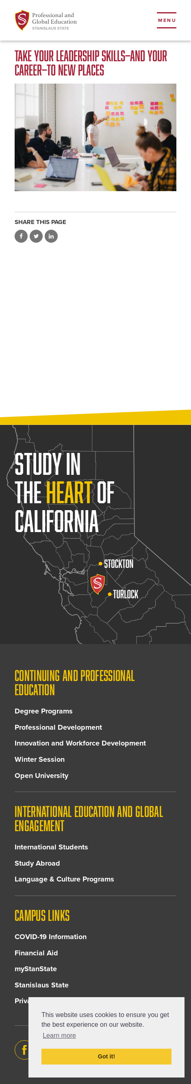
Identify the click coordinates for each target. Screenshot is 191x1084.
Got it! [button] (106, 1056)
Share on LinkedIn (51, 236)
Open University (41, 775)
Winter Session (40, 759)
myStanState (36, 968)
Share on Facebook (21, 236)
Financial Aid (36, 952)
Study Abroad (37, 863)
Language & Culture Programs (64, 879)
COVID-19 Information (51, 936)
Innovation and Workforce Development (80, 743)
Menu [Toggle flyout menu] (167, 20)
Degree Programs (44, 711)
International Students (51, 847)
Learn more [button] (59, 1035)
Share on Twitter (36, 236)
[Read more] (95, 137)
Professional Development (58, 727)
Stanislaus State (42, 985)
